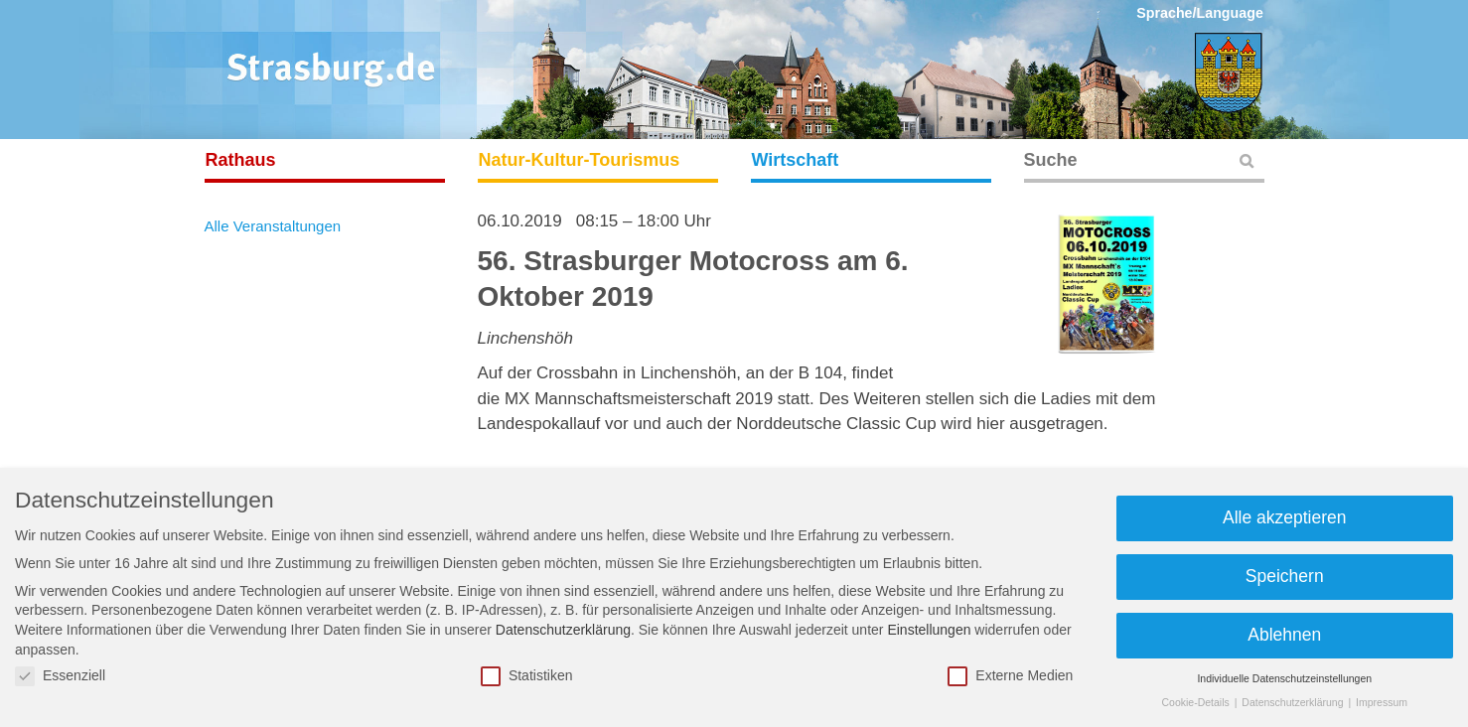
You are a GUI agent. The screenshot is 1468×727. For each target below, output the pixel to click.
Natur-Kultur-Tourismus (579, 160)
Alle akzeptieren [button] (1285, 517)
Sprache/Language (1199, 13)
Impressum (1381, 702)
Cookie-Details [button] (1196, 702)
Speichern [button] (1285, 576)
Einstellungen (928, 630)
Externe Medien (1010, 675)
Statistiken (527, 675)
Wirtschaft (795, 160)
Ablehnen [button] (1284, 635)
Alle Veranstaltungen (273, 226)
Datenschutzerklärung (563, 630)
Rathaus (241, 160)
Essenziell (60, 675)
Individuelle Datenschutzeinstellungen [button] (1284, 678)
